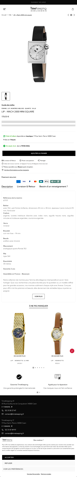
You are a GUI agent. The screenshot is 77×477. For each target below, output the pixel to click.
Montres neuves (17, 108)
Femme (4, 108)
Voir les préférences (13, 469)
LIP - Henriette (57, 360)
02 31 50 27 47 (10, 410)
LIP (9, 108)
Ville (10, 15)
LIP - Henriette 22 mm (20, 360)
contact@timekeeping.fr (14, 414)
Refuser (8, 463)
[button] (33, 368)
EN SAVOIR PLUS (20, 356)
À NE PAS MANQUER (38, 307)
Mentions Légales (46, 474)
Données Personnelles (33, 474)
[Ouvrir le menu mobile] (4, 9)
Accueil (4, 15)
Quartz (28, 108)
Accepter (9, 457)
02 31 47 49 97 (10, 430)
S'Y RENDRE (7, 407)
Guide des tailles (8, 105)
